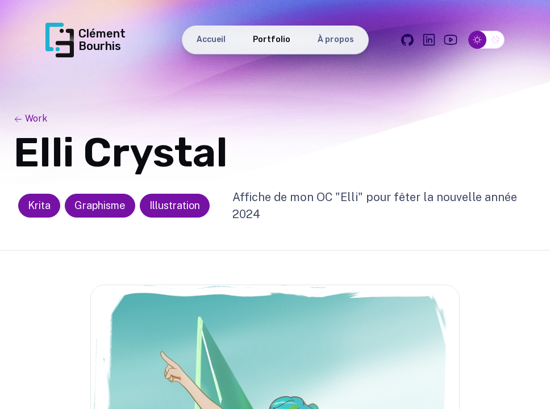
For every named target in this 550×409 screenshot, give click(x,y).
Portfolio (271, 39)
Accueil (211, 39)
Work (30, 118)
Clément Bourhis (85, 40)
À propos (336, 39)
